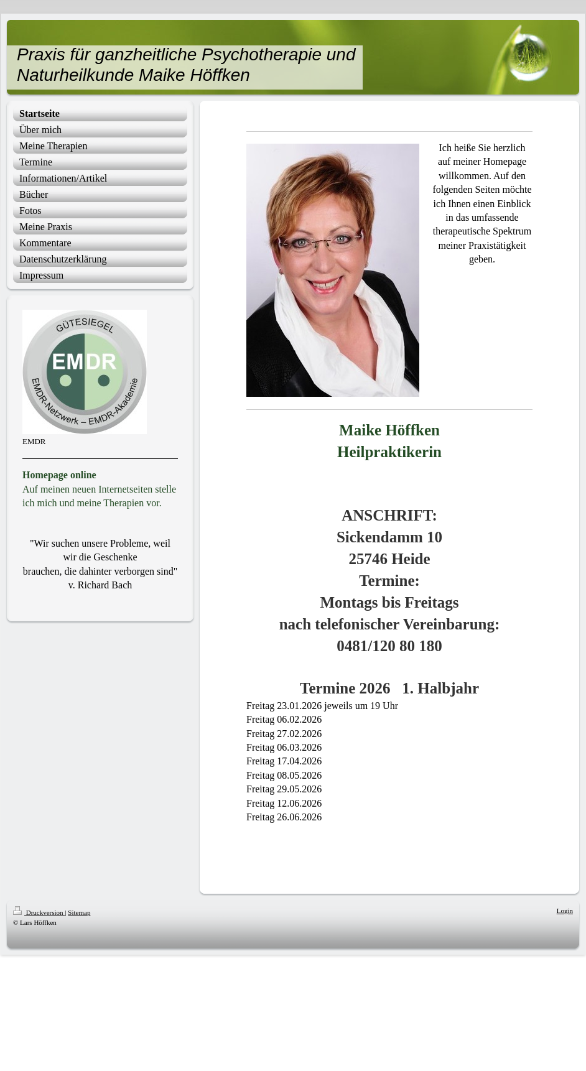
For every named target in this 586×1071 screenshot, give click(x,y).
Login (565, 910)
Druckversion (39, 912)
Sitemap (79, 912)
